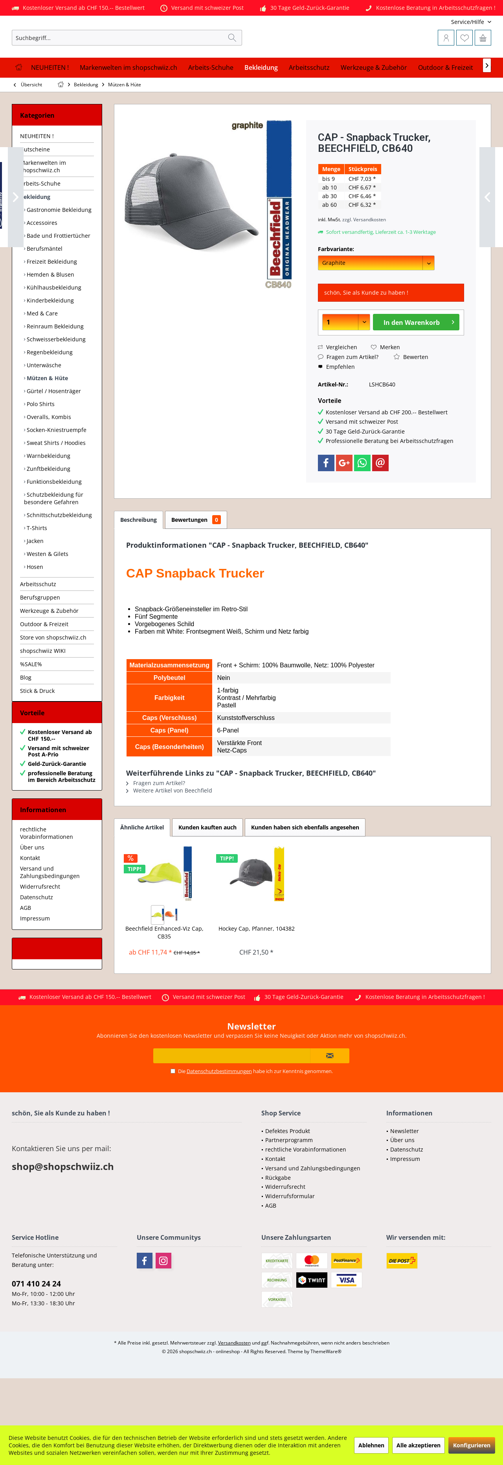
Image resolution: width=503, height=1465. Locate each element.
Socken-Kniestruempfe (55, 468)
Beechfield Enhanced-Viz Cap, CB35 (164, 971)
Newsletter (404, 1177)
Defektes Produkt (287, 1177)
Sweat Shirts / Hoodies (55, 481)
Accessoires (41, 261)
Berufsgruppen (40, 636)
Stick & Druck (37, 729)
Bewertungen (196, 558)
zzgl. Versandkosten (364, 258)
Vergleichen (337, 386)
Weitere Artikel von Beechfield (169, 829)
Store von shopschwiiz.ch (53, 676)
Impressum (35, 965)
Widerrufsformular (290, 1242)
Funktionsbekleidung (53, 520)
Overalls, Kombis (48, 455)
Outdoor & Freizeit (44, 663)
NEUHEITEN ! (37, 175)
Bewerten (411, 395)
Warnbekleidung (47, 494)
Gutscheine (35, 188)
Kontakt (30, 904)
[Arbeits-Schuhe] (211, 107)
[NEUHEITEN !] (50, 107)
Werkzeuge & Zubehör (49, 649)
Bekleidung (35, 235)
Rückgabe (278, 1224)
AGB (25, 954)
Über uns (32, 894)
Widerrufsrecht (40, 933)
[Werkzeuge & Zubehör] (374, 107)
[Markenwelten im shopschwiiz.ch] (128, 107)
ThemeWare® (325, 1398)
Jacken (34, 579)
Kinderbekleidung (49, 339)
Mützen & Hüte (46, 417)
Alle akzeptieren (419, 1445)
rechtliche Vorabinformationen (46, 879)
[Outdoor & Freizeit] (446, 107)
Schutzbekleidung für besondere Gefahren (53, 537)
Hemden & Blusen (49, 313)
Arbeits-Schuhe (40, 222)
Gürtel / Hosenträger (53, 430)
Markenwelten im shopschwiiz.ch (43, 205)
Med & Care (41, 352)
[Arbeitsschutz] (309, 107)
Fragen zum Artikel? (348, 395)
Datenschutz (36, 944)
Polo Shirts (40, 442)
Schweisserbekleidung (55, 378)
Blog (25, 716)
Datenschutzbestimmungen (219, 1117)
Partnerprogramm (289, 1186)
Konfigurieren (471, 1445)
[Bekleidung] (261, 107)
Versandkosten (234, 1389)
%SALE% (31, 703)
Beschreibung (138, 558)
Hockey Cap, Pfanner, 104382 (256, 967)
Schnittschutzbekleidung (58, 554)
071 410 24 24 (36, 1330)
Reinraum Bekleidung (54, 365)
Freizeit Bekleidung (51, 300)
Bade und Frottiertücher (57, 274)
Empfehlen (336, 405)
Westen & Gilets (46, 592)
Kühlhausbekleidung (53, 326)
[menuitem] (439, 22)
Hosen (34, 605)
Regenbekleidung (49, 391)
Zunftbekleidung (47, 507)
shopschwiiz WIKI (43, 689)
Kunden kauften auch (207, 866)
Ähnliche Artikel (142, 866)
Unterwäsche (43, 404)
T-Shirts (36, 566)
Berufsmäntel (43, 287)
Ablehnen (371, 1445)
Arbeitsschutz (38, 623)
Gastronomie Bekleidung (58, 248)
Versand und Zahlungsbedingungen (50, 918)
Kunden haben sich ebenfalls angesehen (305, 866)
